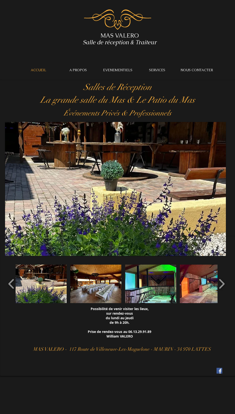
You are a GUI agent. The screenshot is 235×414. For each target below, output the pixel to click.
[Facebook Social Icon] (219, 371)
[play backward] (11, 283)
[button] (41, 284)
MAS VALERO (119, 35)
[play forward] (221, 283)
